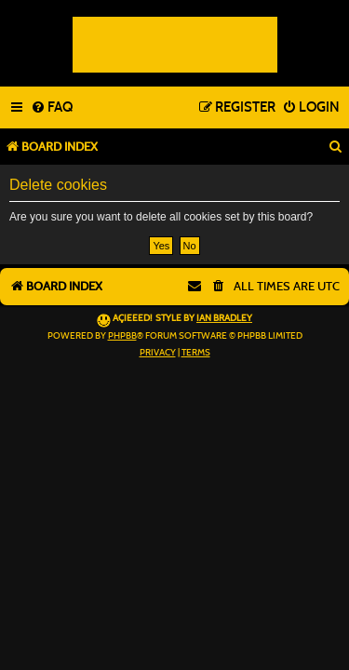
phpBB (122, 336)
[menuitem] (52, 108)
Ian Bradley (224, 318)
